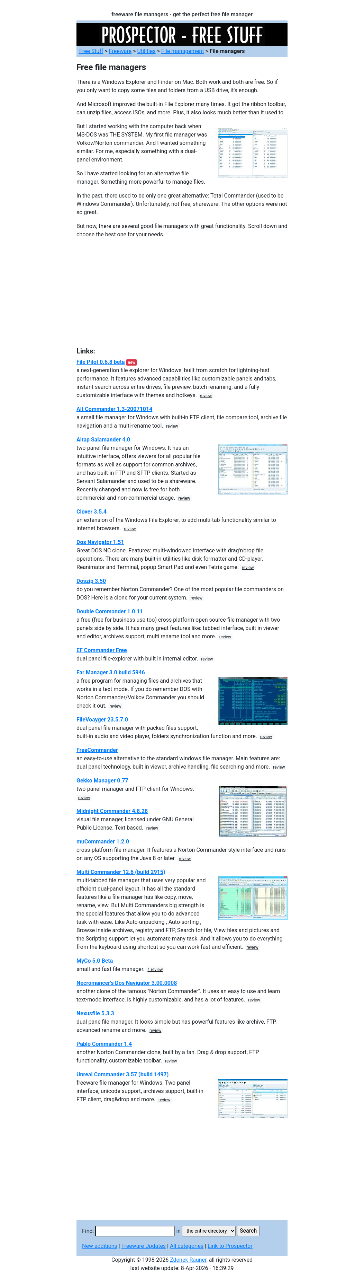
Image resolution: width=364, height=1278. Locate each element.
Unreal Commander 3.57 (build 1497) (122, 1074)
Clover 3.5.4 (91, 511)
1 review (155, 969)
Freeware (120, 51)
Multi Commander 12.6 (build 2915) (120, 872)
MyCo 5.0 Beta (94, 960)
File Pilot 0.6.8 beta (100, 362)
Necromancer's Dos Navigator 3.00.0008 (126, 983)
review (206, 395)
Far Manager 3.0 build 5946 (110, 672)
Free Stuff (91, 51)
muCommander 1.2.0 (102, 841)
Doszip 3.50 (91, 581)
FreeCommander (97, 750)
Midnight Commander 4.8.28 (112, 811)
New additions (99, 1246)
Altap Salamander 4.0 (103, 439)
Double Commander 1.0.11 (109, 611)
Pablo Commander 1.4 (104, 1044)
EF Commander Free (101, 650)
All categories (186, 1246)
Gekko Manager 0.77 (102, 780)
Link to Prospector (230, 1246)
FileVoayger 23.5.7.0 (102, 719)
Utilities (146, 51)
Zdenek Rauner (188, 1260)
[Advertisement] (182, 292)
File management (182, 51)
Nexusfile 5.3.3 (95, 1013)
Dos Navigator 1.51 (100, 542)
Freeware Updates (143, 1246)
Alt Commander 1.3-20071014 (114, 409)
